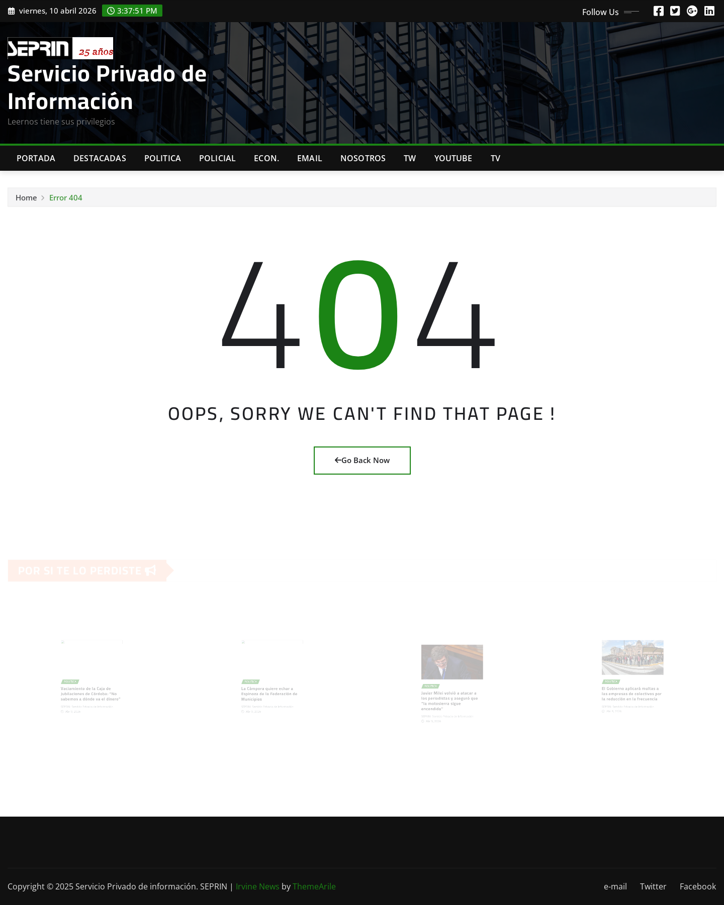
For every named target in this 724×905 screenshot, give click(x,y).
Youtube (453, 158)
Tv (495, 158)
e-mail (615, 886)
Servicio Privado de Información (107, 86)
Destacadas (99, 158)
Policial (217, 158)
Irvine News (258, 886)
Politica (162, 158)
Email (309, 158)
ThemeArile (314, 886)
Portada (36, 158)
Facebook (698, 886)
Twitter (653, 886)
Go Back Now (362, 460)
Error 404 (65, 199)
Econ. (266, 158)
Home (26, 199)
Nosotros (363, 158)
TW (410, 158)
